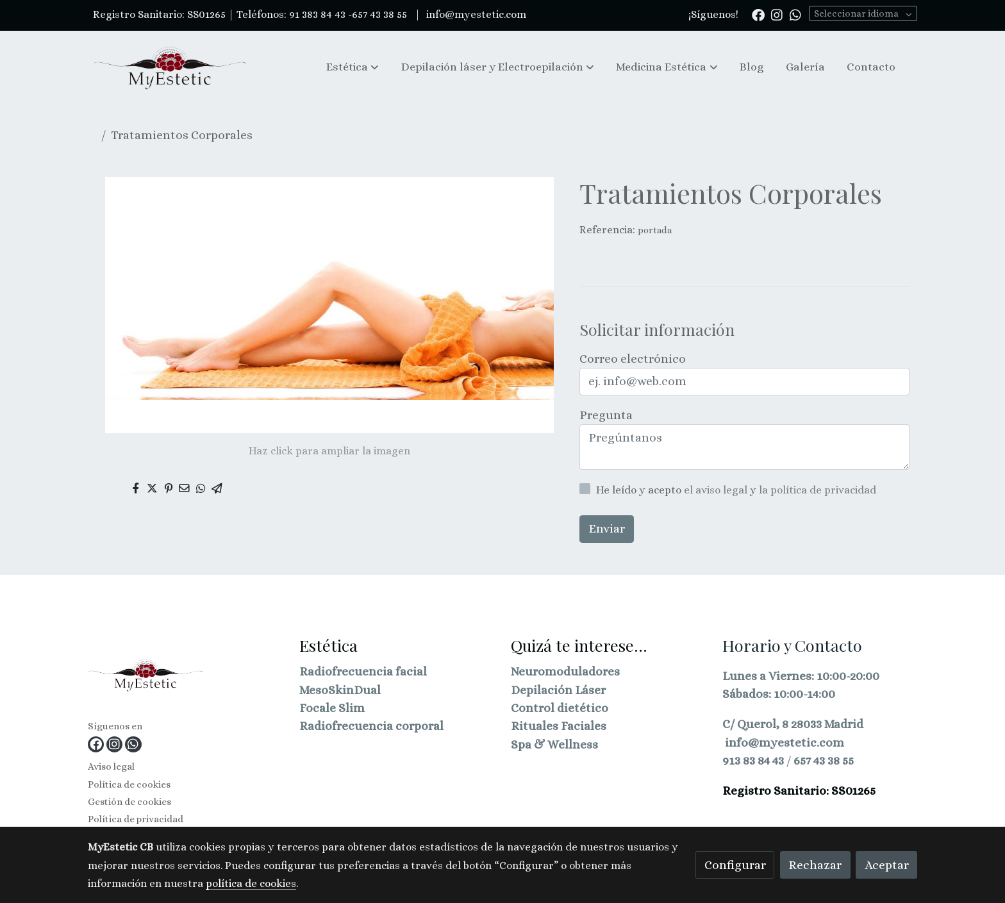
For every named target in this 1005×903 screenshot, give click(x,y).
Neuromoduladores (565, 671)
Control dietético (559, 708)
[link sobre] (185, 677)
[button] (352, 66)
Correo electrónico (632, 358)
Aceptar (887, 865)
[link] (170, 67)
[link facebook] (758, 14)
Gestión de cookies (129, 802)
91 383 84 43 (317, 14)
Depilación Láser (558, 690)
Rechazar (815, 865)
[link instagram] (777, 14)
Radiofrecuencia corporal (371, 726)
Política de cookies (129, 784)
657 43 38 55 (823, 760)
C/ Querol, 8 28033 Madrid (792, 724)
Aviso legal (111, 766)
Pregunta (606, 415)
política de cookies (251, 883)
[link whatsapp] (795, 14)
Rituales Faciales (558, 726)
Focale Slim (332, 708)
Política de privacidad (135, 819)
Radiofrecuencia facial (363, 671)
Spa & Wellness (554, 744)
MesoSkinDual (340, 690)
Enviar (606, 528)
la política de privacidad (817, 490)
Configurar (735, 865)
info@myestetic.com (475, 14)
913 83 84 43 (753, 760)
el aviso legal (717, 490)
